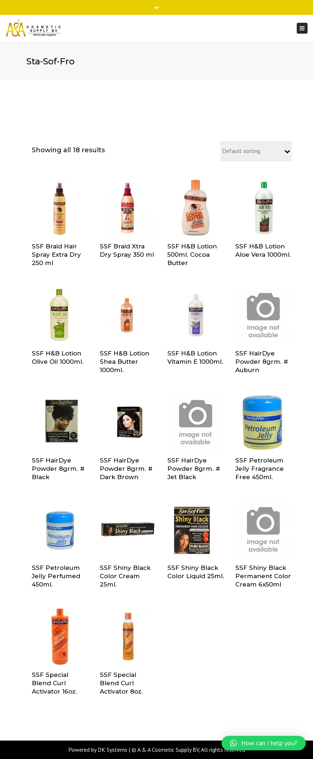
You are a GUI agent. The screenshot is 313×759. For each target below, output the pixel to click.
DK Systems (112, 749)
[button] (264, 743)
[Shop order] (256, 151)
